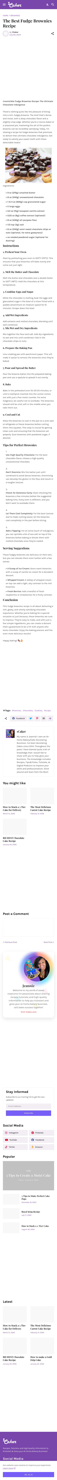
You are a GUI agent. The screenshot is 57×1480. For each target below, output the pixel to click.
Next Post (48, 942)
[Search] (53, 4)
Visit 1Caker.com (28, 1012)
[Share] (52, 33)
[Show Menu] (4, 4)
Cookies (38, 710)
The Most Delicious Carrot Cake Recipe (40, 808)
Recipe (47, 710)
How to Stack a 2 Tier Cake (35, 1226)
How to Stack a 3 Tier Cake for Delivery (14, 808)
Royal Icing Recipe (31, 1211)
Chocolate (28, 710)
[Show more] (50, 718)
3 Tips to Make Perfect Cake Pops (36, 1197)
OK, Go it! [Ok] (28, 1474)
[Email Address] (28, 1106)
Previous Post (11, 942)
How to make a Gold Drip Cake (41, 1358)
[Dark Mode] (47, 4)
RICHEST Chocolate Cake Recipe (13, 839)
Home (5, 15)
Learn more (8, 1468)
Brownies (15, 15)
